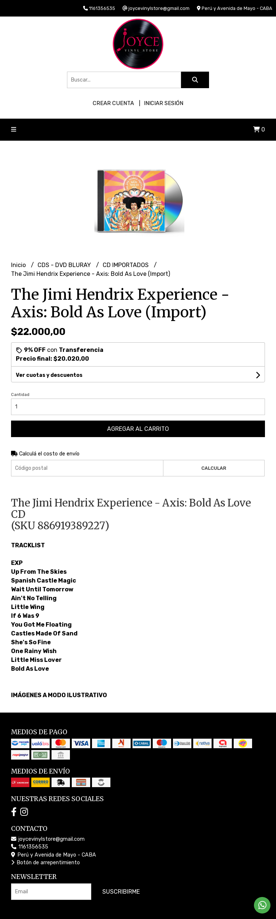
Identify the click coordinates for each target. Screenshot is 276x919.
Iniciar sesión (163, 103)
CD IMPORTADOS (126, 265)
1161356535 (29, 847)
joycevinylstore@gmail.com (48, 839)
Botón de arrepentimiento (45, 862)
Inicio (19, 265)
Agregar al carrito (138, 428)
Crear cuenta (113, 103)
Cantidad (20, 394)
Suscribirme (121, 891)
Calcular (213, 468)
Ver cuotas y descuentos (49, 375)
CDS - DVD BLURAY (65, 265)
